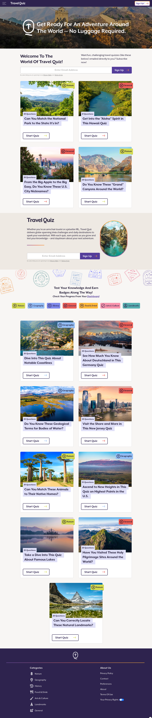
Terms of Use (59, 75)
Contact (104, 678)
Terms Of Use (106, 694)
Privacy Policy (47, 75)
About (103, 689)
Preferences (106, 683)
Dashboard (93, 296)
